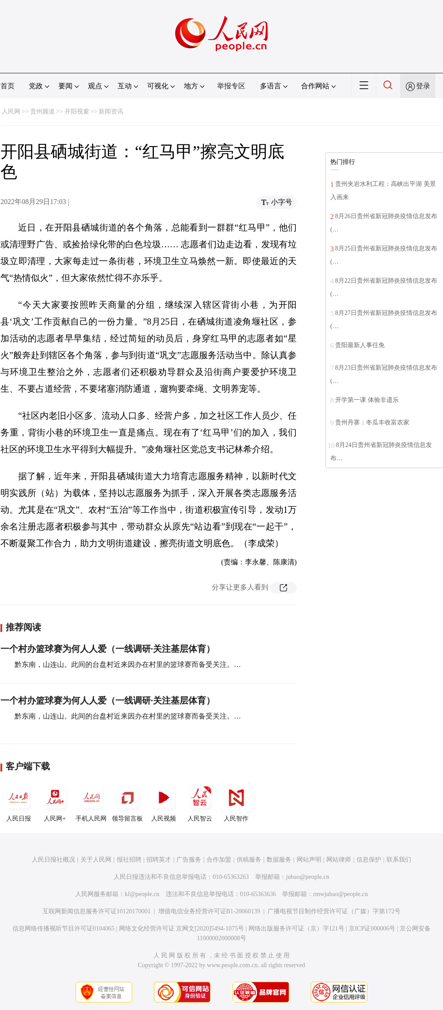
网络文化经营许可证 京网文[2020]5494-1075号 (181, 928)
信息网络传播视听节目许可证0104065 (63, 928)
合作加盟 (218, 859)
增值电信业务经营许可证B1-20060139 (209, 911)
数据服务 (279, 859)
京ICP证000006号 (372, 928)
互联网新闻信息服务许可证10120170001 (96, 911)
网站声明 (309, 859)
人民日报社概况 (53, 859)
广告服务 (188, 859)
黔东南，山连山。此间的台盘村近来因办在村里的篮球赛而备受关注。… (128, 664)
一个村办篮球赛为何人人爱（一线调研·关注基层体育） (107, 649)
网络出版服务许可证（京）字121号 (296, 928)
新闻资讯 (111, 111)
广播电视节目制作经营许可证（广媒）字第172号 (334, 911)
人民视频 (163, 802)
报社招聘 (129, 859)
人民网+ (54, 802)
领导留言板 (127, 802)
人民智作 (236, 802)
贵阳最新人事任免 (360, 345)
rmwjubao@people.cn (340, 894)
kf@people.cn (142, 894)
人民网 (11, 111)
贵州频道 (42, 111)
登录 (423, 86)
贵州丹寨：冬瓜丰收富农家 (372, 422)
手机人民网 (91, 802)
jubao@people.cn (307, 877)
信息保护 (368, 859)
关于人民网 (95, 859)
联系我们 (398, 859)
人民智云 (199, 802)
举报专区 (231, 86)
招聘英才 (158, 859)
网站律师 (338, 859)
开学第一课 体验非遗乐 (367, 400)
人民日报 (18, 802)
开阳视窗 (77, 111)
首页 (7, 86)
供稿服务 (249, 859)
